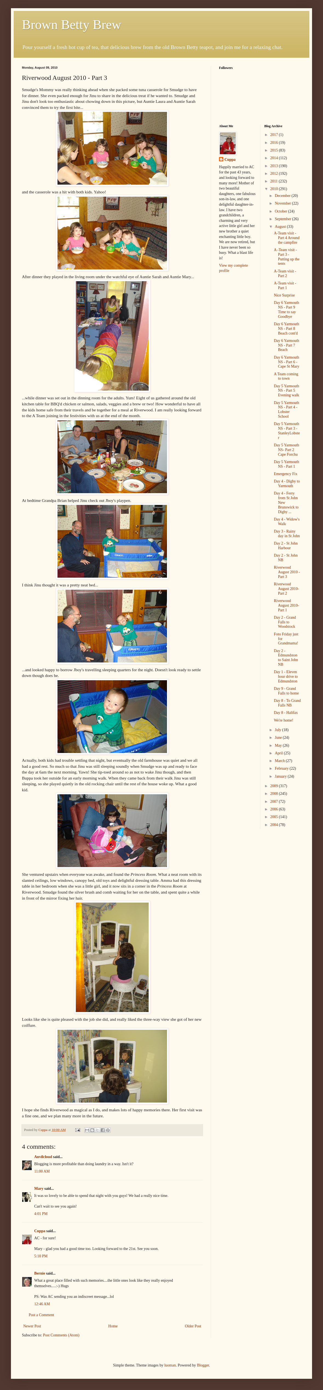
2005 (274, 817)
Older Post (193, 1326)
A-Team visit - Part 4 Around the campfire (286, 238)
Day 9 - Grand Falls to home (286, 691)
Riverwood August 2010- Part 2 (286, 588)
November (283, 203)
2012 (274, 173)
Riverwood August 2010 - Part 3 (287, 572)
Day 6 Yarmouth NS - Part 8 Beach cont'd (286, 328)
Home (113, 1326)
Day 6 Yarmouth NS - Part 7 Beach (286, 345)
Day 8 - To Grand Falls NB (287, 703)
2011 (274, 181)
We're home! (283, 720)
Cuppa (39, 1231)
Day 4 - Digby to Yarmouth (287, 483)
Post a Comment (41, 1315)
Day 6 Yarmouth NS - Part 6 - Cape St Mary (286, 362)
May (279, 745)
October (281, 211)
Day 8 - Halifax (286, 713)
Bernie (39, 1273)
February (282, 768)
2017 (274, 135)
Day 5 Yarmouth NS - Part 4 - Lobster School (286, 409)
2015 (274, 150)
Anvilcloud (43, 1157)
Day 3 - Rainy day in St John (287, 533)
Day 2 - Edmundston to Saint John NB (286, 658)
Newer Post (32, 1326)
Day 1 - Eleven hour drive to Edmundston (286, 676)
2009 (274, 786)
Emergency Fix (285, 474)
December (283, 196)
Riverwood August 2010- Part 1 (286, 605)
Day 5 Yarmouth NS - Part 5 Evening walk (286, 390)
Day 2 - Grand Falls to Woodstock (285, 622)
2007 (274, 801)
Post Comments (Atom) (61, 1335)
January (281, 776)
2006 (274, 809)
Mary (38, 1189)
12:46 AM (42, 1304)
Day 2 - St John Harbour (286, 545)
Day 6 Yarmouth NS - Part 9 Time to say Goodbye (286, 309)
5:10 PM (41, 1256)
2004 (274, 825)
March (280, 761)
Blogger (203, 1365)
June (279, 737)
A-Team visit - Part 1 (285, 285)
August (281, 227)
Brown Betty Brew (71, 24)
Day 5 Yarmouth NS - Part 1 (286, 464)
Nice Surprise (284, 295)
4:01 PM (41, 1214)
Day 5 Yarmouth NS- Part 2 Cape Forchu (286, 449)
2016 (274, 143)
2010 (274, 189)
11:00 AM (42, 1171)
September (283, 219)
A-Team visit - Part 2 (285, 273)
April (279, 753)
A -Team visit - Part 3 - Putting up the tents (286, 257)
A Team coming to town (286, 376)
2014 (274, 158)
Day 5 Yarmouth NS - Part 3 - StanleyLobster (287, 431)
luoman (170, 1365)
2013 (274, 166)
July (278, 730)
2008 (274, 794)
